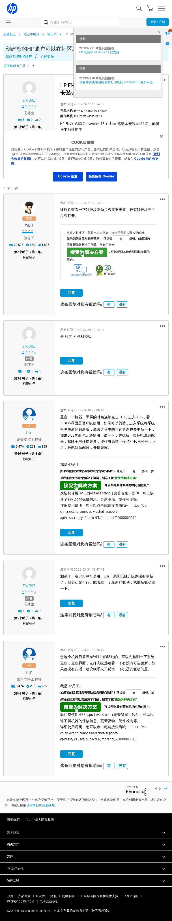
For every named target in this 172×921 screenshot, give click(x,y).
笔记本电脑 (31, 34)
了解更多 (47, 56)
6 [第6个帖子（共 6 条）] (18, 692)
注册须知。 (50, 804)
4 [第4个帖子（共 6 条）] (18, 453)
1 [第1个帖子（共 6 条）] (18, 127)
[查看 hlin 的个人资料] (29, 431)
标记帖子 (29, 256)
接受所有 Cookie (101, 177)
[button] (162, 198)
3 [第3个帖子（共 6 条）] (18, 377)
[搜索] (80, 22)
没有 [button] (122, 303)
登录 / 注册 (157, 22)
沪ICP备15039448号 (20, 900)
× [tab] (159, 31)
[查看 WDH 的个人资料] (29, 224)
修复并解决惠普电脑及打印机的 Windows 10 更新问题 (116, 82)
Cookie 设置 (67, 177)
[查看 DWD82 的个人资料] (29, 100)
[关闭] (161, 136)
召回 (10, 895)
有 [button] (109, 303)
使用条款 (32, 804)
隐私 (53, 895)
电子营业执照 (49, 900)
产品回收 (24, 895)
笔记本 (52, 34)
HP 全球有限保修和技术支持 (99, 895)
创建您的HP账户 (19, 56)
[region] (86, 159)
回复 (71, 292)
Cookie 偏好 (131, 895)
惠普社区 (9, 34)
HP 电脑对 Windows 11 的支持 (99, 52)
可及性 (40, 895)
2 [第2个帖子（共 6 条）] (18, 251)
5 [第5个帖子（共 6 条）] (18, 617)
